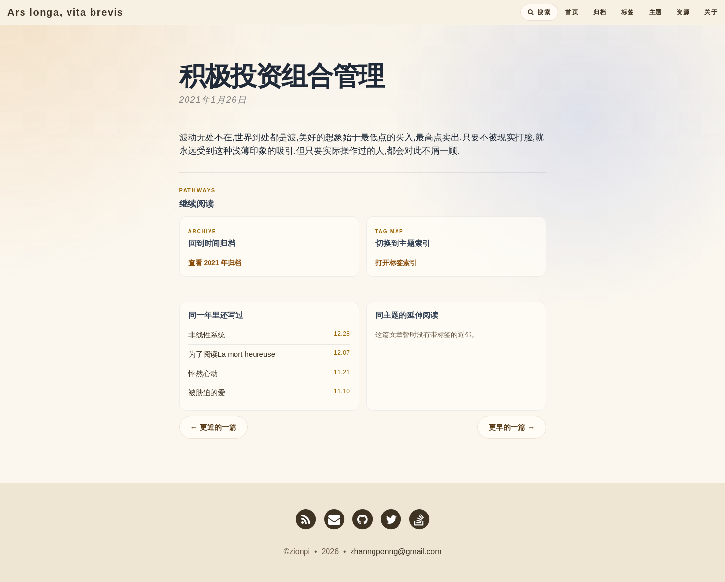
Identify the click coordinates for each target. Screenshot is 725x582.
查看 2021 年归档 (215, 263)
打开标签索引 (396, 263)
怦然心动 (203, 373)
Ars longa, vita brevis (65, 22)
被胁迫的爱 (206, 392)
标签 (627, 22)
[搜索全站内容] (539, 22)
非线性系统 (206, 335)
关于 (711, 22)
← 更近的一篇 (213, 427)
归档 (600, 22)
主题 (655, 22)
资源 (683, 22)
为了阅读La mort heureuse (232, 354)
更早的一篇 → (512, 427)
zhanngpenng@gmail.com (395, 551)
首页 (572, 22)
